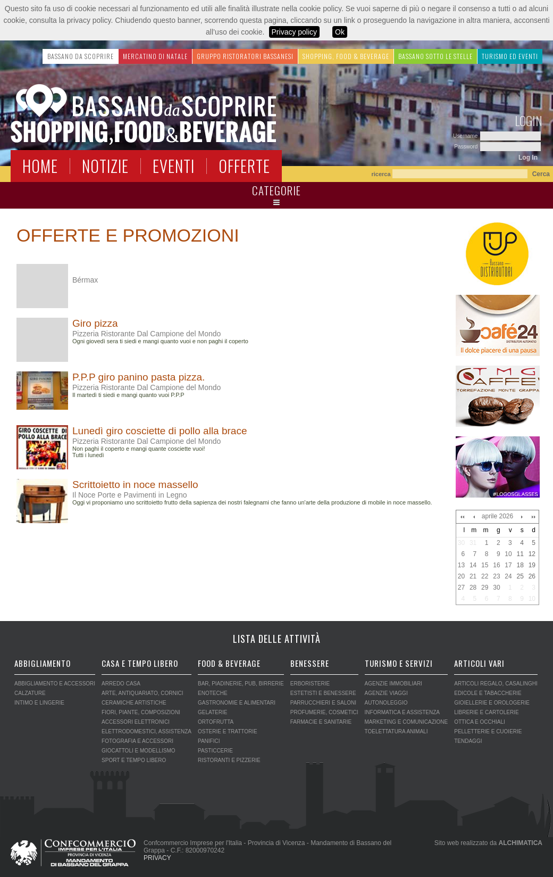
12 (532, 554)
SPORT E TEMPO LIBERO (134, 760)
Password (466, 147)
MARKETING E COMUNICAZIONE (406, 722)
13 (461, 565)
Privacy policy (294, 32)
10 (508, 554)
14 (473, 565)
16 (496, 565)
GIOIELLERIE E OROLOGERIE (492, 703)
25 (519, 576)
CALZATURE (30, 693)
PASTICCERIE (215, 751)
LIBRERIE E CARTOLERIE (486, 712)
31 (473, 543)
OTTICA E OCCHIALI (479, 722)
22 (484, 576)
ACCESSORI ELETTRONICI (136, 722)
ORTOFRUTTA (215, 722)
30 (461, 543)
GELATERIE (212, 712)
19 (532, 565)
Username (466, 136)
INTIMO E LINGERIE (39, 703)
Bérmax (85, 280)
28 (473, 587)
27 (461, 587)
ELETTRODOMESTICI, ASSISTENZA (146, 731)
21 (473, 576)
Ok (340, 32)
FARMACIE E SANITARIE (320, 722)
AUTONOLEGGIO (386, 703)
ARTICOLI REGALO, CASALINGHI (496, 683)
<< (462, 517)
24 (508, 576)
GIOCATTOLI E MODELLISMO (138, 751)
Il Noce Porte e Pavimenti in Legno (129, 495)
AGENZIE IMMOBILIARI (393, 683)
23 (496, 576)
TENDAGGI (468, 741)
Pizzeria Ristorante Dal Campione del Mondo (146, 333)
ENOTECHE (213, 693)
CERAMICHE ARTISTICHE (134, 703)
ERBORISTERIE (310, 683)
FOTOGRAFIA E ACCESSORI (137, 741)
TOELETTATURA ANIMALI (396, 731)
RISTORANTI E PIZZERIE (229, 760)
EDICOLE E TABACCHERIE (487, 693)
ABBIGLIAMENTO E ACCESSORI (54, 683)
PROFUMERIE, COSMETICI (324, 712)
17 (508, 565)
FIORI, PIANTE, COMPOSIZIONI (141, 712)
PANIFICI (209, 741)
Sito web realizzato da (488, 843)
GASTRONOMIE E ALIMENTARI (236, 703)
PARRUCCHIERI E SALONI (323, 703)
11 (519, 554)
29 (484, 587)
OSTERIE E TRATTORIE (227, 731)
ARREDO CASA (121, 683)
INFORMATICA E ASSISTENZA (402, 712)
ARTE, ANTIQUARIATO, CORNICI (142, 693)
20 (461, 576)
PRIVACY (157, 858)
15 (484, 565)
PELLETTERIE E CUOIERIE (488, 731)
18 (519, 565)
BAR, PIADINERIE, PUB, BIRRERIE (241, 683)
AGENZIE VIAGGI (386, 693)
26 (532, 576)
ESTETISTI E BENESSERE (323, 693)
